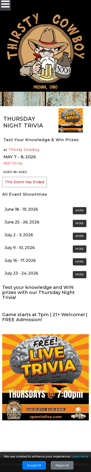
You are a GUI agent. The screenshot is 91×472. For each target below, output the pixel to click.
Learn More (79, 456)
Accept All (34, 465)
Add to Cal (13, 163)
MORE (79, 210)
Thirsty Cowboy (24, 149)
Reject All (62, 465)
